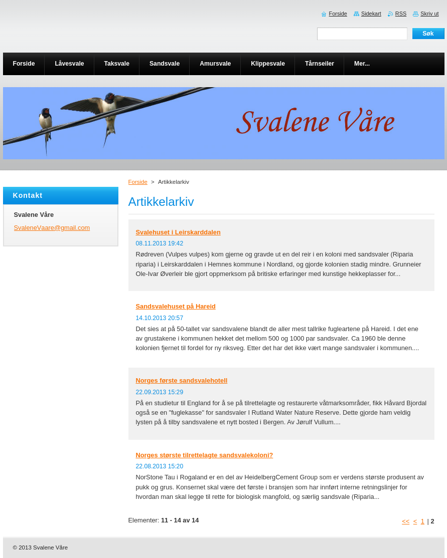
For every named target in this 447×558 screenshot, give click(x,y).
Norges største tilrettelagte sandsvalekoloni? (204, 455)
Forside (137, 182)
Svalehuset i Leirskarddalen (178, 232)
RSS (400, 14)
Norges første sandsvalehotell (182, 380)
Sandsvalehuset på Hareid (176, 306)
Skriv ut (429, 14)
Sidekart (371, 14)
